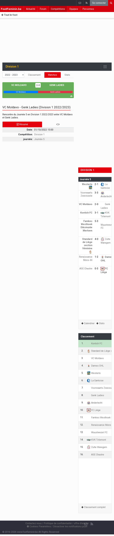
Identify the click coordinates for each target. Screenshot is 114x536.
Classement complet (95, 507)
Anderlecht (94, 402)
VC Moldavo (21, 85)
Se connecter (99, 2)
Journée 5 (39, 139)
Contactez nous (33, 523)
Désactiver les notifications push (70, 526)
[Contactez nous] (86, 524)
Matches (52, 74)
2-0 (38, 85)
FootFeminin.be (11, 9)
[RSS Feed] (92, 524)
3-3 (96, 192)
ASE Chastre (95, 454)
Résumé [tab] (22, 124)
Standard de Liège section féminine (87, 245)
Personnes (88, 9)
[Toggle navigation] (105, 67)
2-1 (96, 184)
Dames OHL (95, 365)
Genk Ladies (54, 85)
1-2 (96, 256)
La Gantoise (95, 380)
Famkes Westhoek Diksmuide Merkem (86, 227)
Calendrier (89, 323)
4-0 (96, 239)
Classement (34, 74)
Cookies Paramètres (39, 526)
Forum (43, 9)
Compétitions (58, 9)
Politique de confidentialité (58, 523)
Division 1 (39, 134)
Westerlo (94, 373)
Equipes (73, 9)
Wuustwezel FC (107, 224)
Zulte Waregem (97, 447)
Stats (67, 74)
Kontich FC (94, 343)
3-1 (96, 212)
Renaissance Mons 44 (85, 260)
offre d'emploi (81, 523)
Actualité (30, 9)
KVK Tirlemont (96, 439)
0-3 (96, 268)
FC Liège (93, 410)
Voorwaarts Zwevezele (86, 195)
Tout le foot (9, 14)
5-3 (96, 221)
